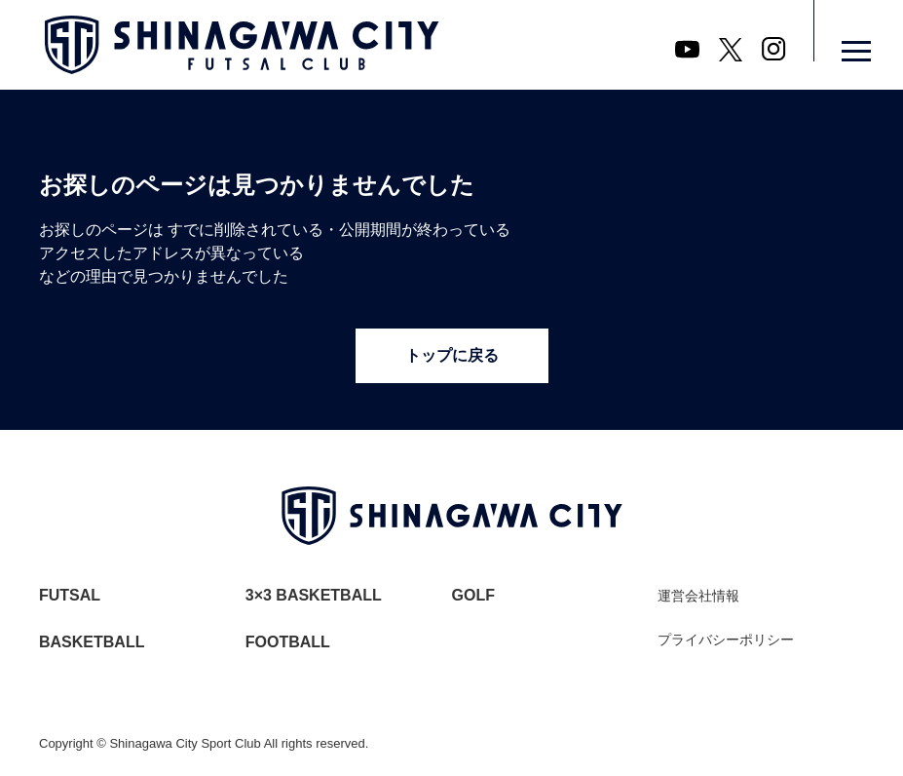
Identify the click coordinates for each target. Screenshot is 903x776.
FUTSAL (69, 595)
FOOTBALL (287, 642)
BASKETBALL (91, 642)
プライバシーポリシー (726, 639)
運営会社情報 (698, 595)
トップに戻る (452, 355)
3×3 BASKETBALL (313, 595)
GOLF (473, 595)
